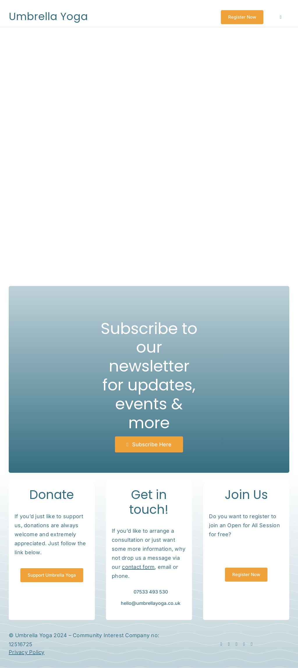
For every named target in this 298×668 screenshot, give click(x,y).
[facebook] (221, 644)
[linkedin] (236, 644)
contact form (138, 567)
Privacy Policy (27, 652)
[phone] (252, 644)
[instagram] (229, 644)
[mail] (244, 644)
